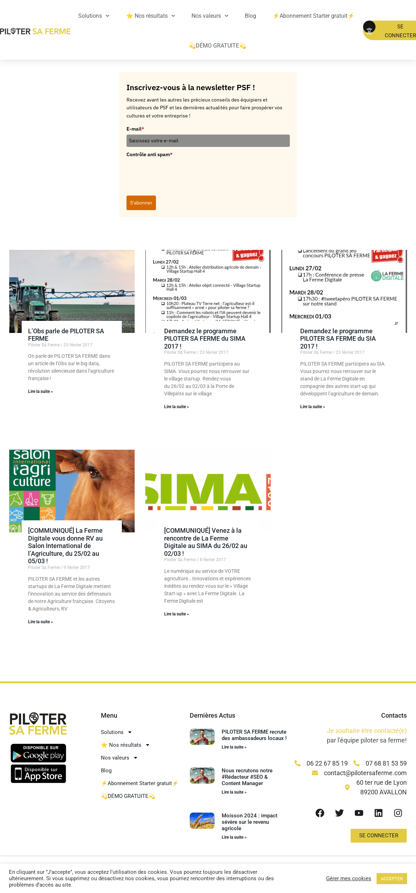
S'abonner (141, 202)
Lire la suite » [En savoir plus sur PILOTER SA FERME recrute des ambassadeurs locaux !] (234, 747)
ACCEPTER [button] (392, 878)
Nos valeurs (209, 15)
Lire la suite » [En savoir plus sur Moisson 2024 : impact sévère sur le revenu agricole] (234, 837)
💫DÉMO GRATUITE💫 (217, 45)
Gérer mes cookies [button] (348, 878)
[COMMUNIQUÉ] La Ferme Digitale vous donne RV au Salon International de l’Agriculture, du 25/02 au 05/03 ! (65, 546)
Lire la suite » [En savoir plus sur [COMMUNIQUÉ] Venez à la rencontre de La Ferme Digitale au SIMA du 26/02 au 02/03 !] (176, 614)
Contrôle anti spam (149, 154)
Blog (250, 15)
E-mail (135, 129)
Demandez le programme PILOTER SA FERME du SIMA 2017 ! (204, 338)
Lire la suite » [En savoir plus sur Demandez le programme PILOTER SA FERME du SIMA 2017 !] (176, 406)
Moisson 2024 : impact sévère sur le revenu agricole (249, 822)
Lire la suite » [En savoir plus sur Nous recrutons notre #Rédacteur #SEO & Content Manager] (234, 792)
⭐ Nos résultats (150, 15)
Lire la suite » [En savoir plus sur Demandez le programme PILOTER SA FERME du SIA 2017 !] (312, 406)
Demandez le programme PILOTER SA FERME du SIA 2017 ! (338, 338)
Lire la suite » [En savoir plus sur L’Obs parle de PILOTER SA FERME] (40, 391)
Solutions (93, 15)
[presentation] (180, 174)
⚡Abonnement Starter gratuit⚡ (313, 15)
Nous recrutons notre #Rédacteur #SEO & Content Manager (247, 777)
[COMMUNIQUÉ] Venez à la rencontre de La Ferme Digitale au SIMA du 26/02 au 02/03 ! (205, 542)
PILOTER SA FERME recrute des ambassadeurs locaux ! (254, 735)
